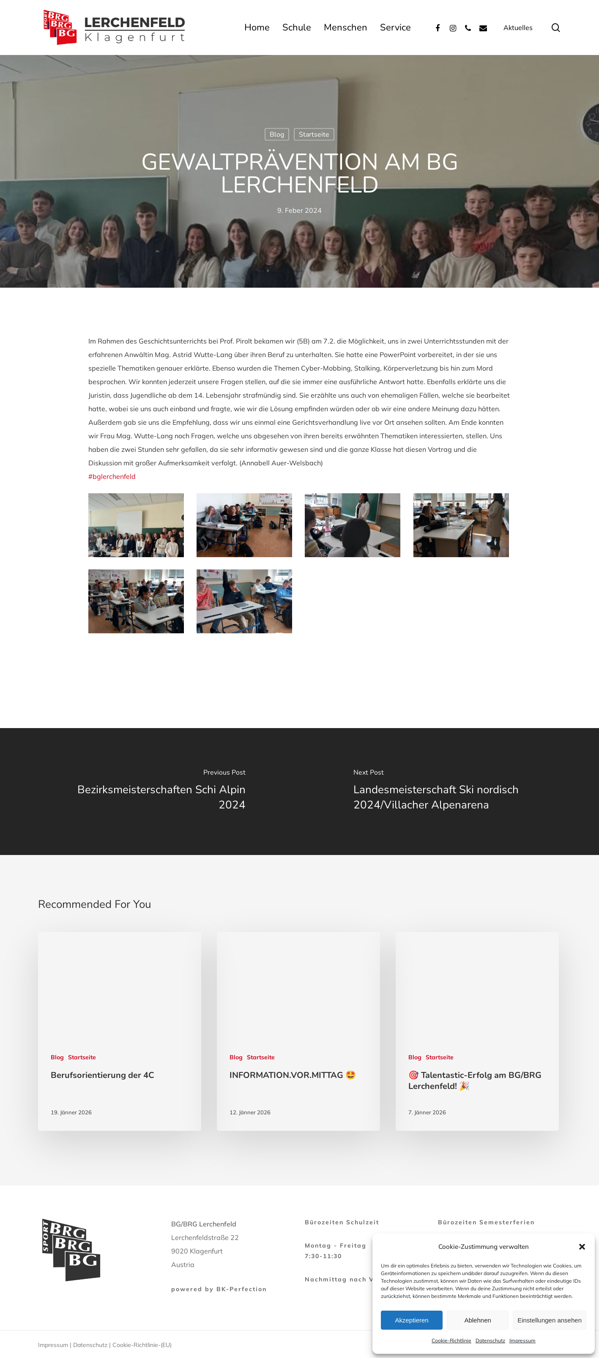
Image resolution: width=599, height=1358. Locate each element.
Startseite (314, 134)
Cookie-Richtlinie (451, 1340)
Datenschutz (490, 1340)
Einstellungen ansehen (549, 1320)
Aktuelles (518, 27)
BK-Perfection (241, 1289)
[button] (582, 1247)
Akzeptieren (411, 1320)
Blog (277, 134)
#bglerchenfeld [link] (112, 476)
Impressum (522, 1340)
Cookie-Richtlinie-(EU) (142, 1345)
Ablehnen (477, 1320)
